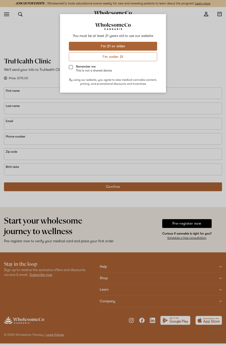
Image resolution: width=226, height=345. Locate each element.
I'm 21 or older (113, 46)
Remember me (94, 68)
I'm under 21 (113, 57)
